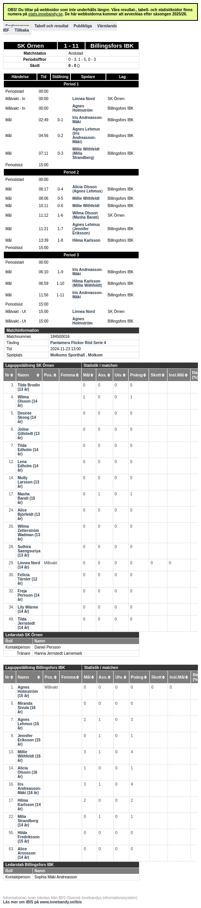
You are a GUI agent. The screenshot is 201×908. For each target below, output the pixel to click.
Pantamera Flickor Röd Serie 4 (78, 343)
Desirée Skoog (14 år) (27, 417)
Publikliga (83, 26)
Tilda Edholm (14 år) (28, 449)
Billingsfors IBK (112, 45)
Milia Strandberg (82, 155)
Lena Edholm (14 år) (28, 466)
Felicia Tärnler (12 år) (27, 579)
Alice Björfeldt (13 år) (29, 514)
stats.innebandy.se (45, 14)
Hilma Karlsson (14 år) (29, 804)
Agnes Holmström (82, 108)
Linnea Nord (83, 99)
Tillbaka (22, 30)
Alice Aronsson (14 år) (27, 853)
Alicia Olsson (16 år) (27, 772)
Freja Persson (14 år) (29, 595)
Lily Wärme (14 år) (28, 609)
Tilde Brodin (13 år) (29, 387)
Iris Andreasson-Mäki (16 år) (29, 788)
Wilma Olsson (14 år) (27, 401)
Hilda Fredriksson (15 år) (29, 837)
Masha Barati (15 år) (26, 498)
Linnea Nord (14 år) (29, 565)
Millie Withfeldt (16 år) (29, 756)
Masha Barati (85, 217)
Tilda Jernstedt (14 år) (26, 623)
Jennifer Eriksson (80, 231)
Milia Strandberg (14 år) (28, 820)
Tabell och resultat (52, 26)
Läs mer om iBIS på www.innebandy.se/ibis (42, 902)
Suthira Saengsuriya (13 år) (29, 551)
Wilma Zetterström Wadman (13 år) (29, 532)
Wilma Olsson (85, 213)
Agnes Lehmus (86, 129)
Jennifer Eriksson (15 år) (29, 740)
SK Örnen (30, 45)
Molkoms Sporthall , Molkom (76, 355)
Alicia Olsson (84, 187)
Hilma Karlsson (86, 240)
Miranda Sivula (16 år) (27, 707)
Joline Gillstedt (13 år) (29, 433)
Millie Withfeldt (85, 149)
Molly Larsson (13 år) (28, 482)
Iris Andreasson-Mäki (84, 137)
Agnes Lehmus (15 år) (28, 723)
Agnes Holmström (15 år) (28, 691)
